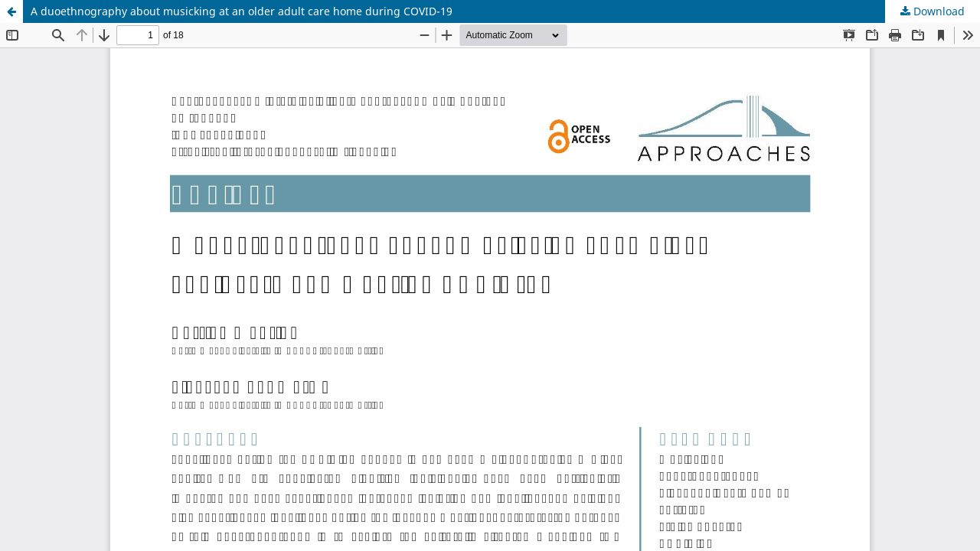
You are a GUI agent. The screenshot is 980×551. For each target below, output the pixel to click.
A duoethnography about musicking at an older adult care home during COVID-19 (241, 11)
